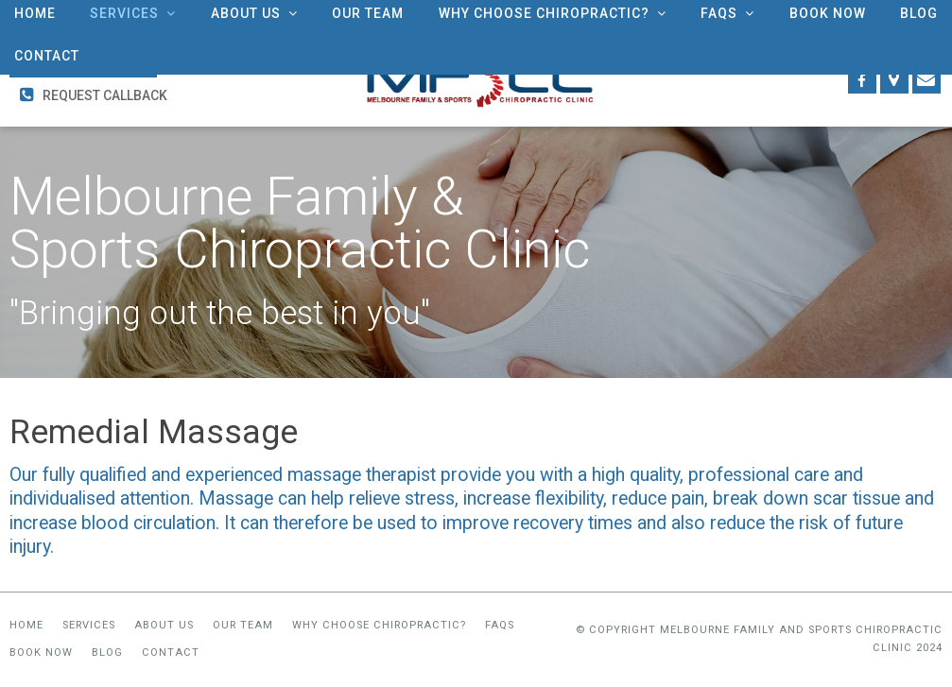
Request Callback (105, 95)
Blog (107, 653)
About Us (164, 625)
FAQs (499, 625)
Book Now (41, 653)
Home (26, 625)
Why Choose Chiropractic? (379, 625)
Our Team (243, 625)
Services (88, 625)
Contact (170, 653)
